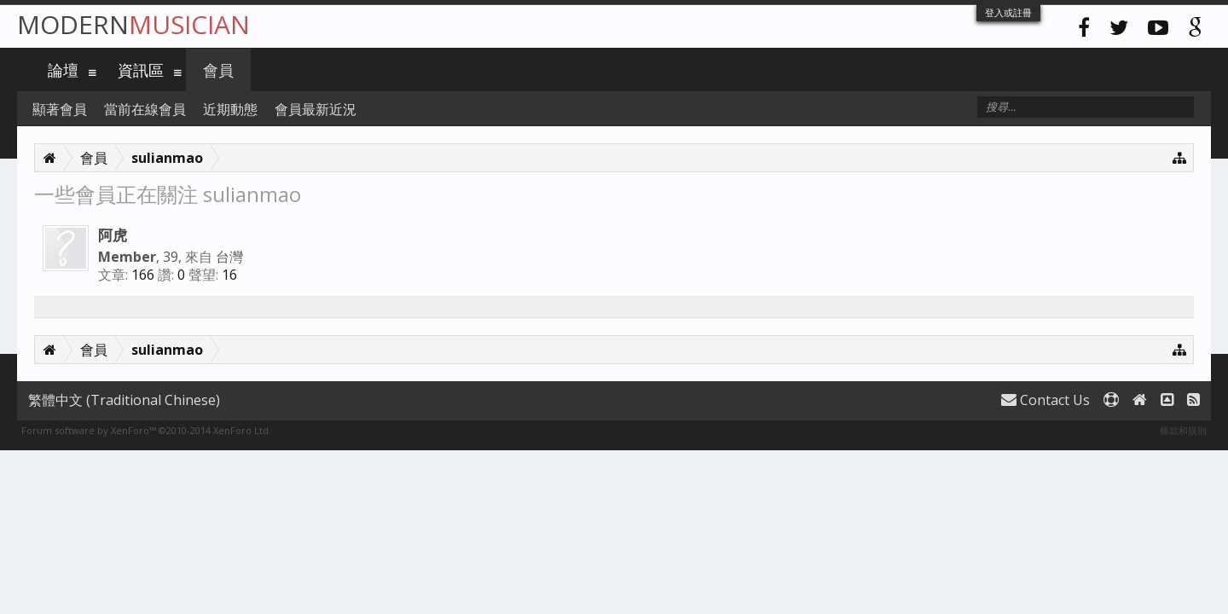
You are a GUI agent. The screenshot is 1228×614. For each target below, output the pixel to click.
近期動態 (230, 109)
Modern (133, 24)
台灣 (229, 256)
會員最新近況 (315, 109)
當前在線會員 (145, 109)
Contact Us (1045, 400)
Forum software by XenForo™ (146, 430)
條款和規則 (1183, 430)
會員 (218, 70)
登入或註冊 (1008, 12)
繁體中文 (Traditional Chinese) (124, 400)
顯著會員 (59, 109)
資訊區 (141, 70)
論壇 (63, 70)
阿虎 (112, 234)
